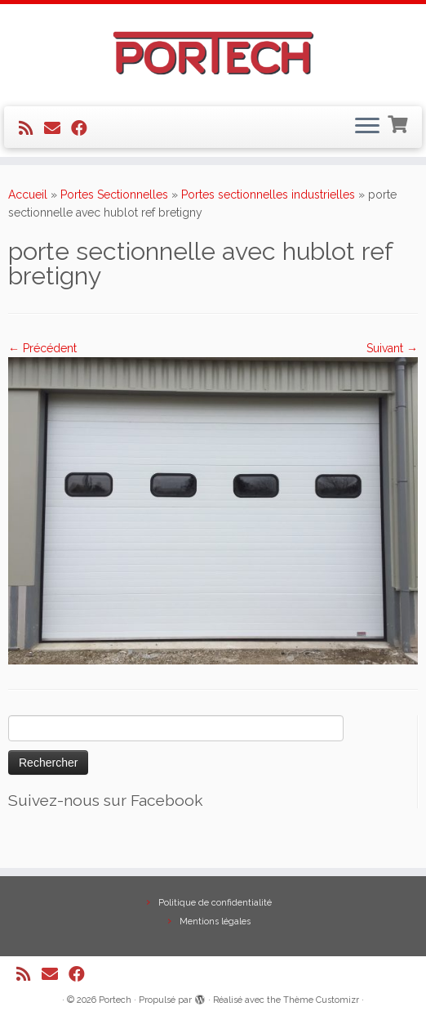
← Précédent (42, 348)
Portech (115, 1000)
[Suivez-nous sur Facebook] (84, 128)
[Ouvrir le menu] (367, 127)
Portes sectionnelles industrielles (268, 194)
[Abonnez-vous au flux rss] (31, 128)
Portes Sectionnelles (114, 194)
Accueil (27, 194)
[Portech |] (213, 53)
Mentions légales (215, 921)
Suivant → (392, 348)
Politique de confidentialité (215, 902)
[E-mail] (57, 128)
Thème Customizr (321, 1000)
